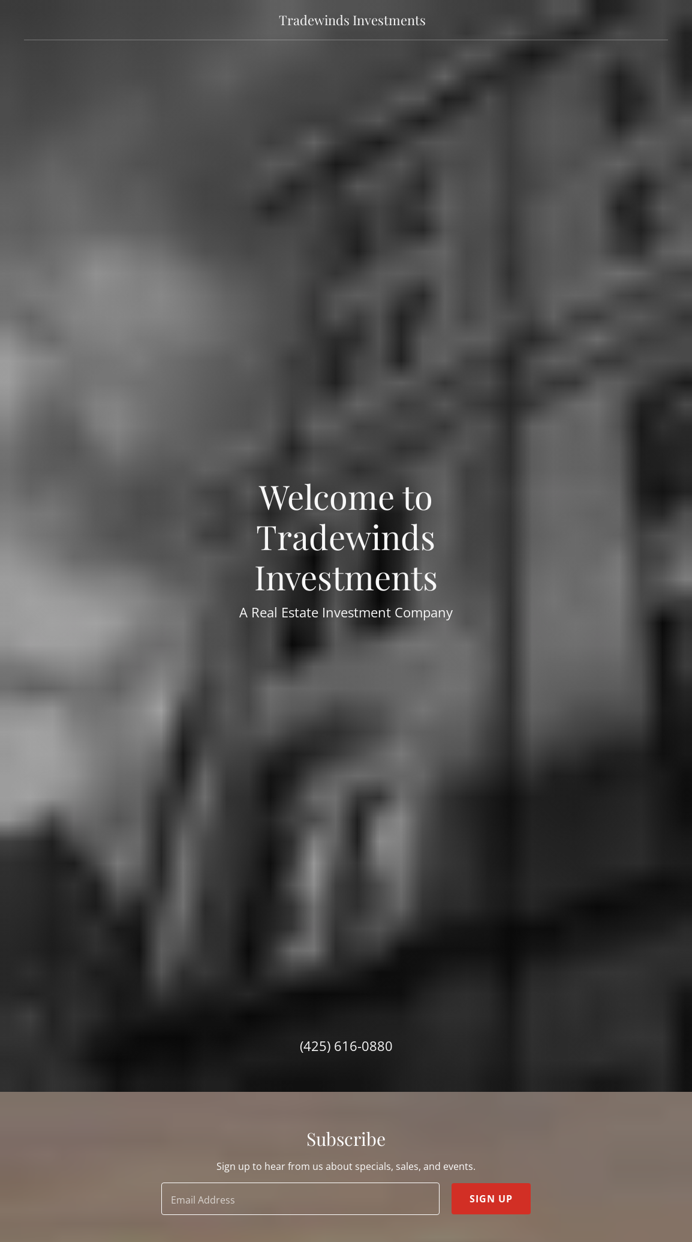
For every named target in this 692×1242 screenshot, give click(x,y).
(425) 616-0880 (346, 1046)
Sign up (491, 1198)
